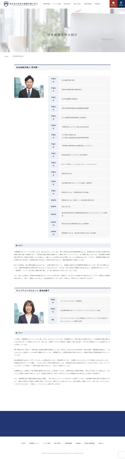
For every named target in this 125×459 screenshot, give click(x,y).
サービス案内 (57, 4)
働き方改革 (77, 4)
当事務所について (33, 443)
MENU (121, 4)
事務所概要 (46, 4)
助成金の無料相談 (91, 443)
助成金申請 (67, 4)
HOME (22, 443)
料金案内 (97, 4)
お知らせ (102, 443)
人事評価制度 (87, 4)
